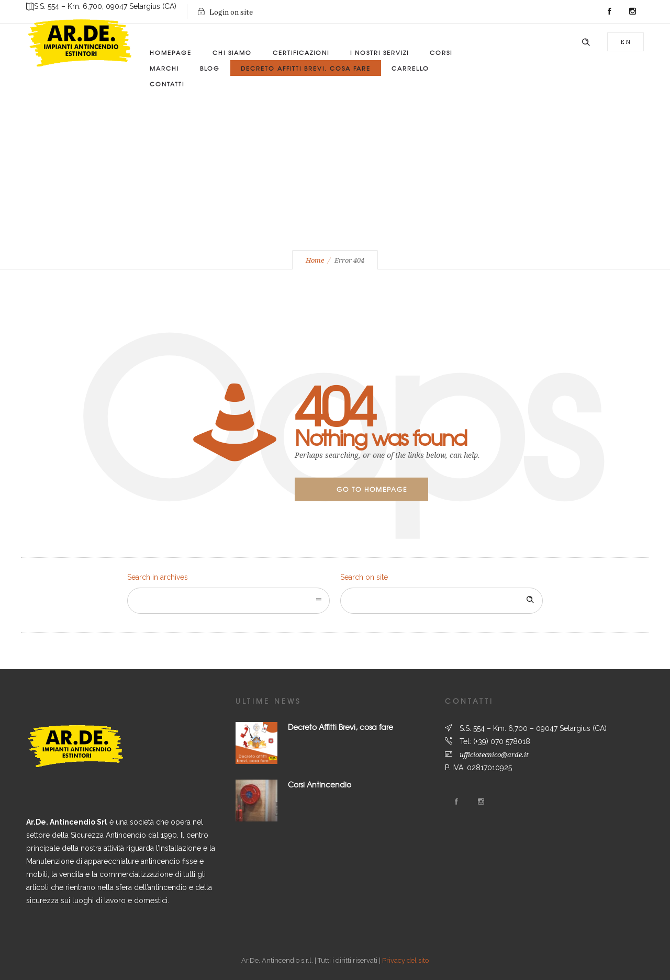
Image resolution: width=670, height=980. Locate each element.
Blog (210, 68)
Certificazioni (301, 52)
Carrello (410, 68)
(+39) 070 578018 (501, 741)
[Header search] (585, 42)
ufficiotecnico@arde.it (494, 755)
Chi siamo (232, 52)
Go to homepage (372, 489)
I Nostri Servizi (379, 52)
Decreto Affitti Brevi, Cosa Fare (306, 68)
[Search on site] (441, 601)
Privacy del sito (405, 960)
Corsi (441, 52)
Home (315, 260)
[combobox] (228, 601)
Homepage (171, 52)
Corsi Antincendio (319, 784)
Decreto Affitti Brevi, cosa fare (340, 727)
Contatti (167, 84)
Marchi (164, 68)
